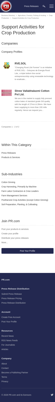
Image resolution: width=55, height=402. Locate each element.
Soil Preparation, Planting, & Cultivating (19, 204)
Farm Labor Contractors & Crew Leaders (20, 191)
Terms (4, 377)
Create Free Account (10, 317)
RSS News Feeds (9, 340)
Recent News (7, 336)
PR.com (12, 395)
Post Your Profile (27, 251)
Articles (4, 349)
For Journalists (8, 345)
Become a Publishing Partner (14, 372)
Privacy (4, 381)
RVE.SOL (20, 63)
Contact (5, 368)
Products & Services (10, 157)
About (4, 363)
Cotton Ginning (8, 182)
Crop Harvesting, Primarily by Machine (19, 186)
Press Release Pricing (11, 298)
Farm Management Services (14, 195)
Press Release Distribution (13, 303)
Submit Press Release (11, 294)
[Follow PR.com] (52, 395)
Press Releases (8, 153)
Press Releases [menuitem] (31, 6)
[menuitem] (44, 6)
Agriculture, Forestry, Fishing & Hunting (32, 15)
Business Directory (8, 15)
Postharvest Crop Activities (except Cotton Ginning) (24, 200)
